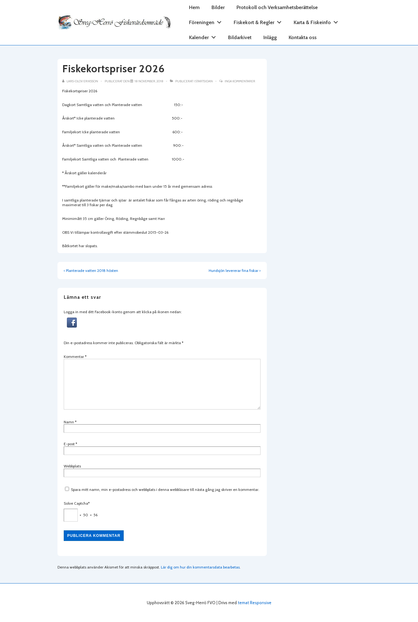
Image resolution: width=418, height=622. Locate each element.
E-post (69, 443)
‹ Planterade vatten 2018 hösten (91, 270)
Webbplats (72, 466)
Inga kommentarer (240, 81)
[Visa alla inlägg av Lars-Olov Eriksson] (80, 81)
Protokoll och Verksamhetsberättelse (277, 7)
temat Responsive (254, 602)
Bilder (218, 7)
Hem (194, 7)
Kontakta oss (302, 37)
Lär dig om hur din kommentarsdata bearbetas (200, 567)
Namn (69, 422)
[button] (72, 326)
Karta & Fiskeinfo (317, 21)
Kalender (204, 36)
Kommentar (75, 356)
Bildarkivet (239, 37)
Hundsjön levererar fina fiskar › (235, 270)
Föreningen (207, 21)
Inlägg (270, 37)
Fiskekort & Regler (259, 21)
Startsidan (204, 81)
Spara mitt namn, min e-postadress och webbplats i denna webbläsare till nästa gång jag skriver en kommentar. (165, 489)
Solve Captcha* (77, 503)
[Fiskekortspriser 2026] (149, 81)
